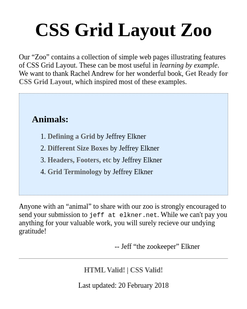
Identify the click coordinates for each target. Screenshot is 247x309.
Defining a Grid (71, 136)
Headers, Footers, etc (79, 160)
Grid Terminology (75, 172)
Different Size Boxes (78, 148)
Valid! (105, 270)
